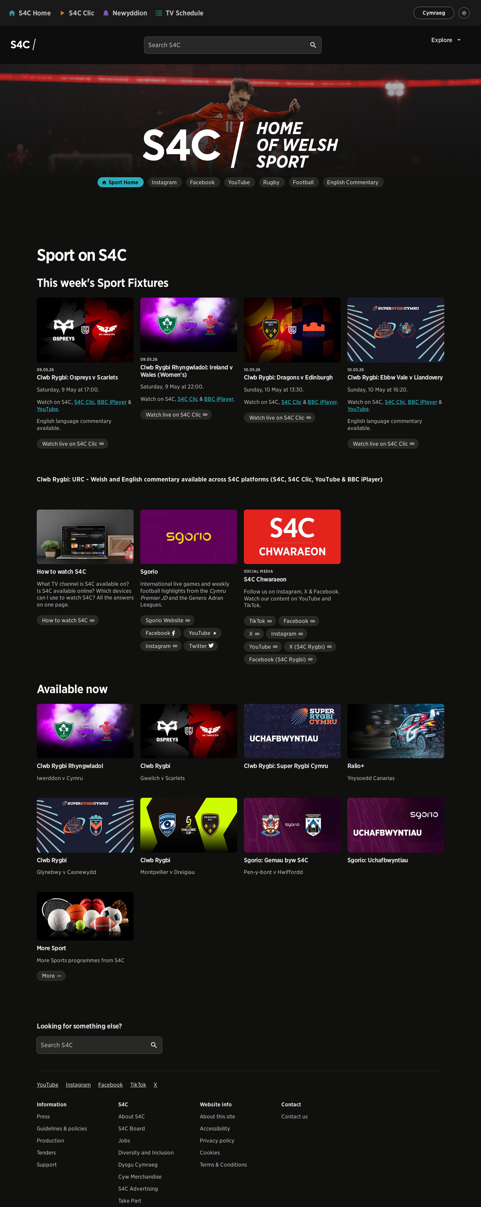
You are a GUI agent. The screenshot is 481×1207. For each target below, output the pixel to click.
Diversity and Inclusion (146, 1152)
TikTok (138, 1085)
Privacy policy (217, 1140)
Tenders (46, 1152)
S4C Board (131, 1128)
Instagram (78, 1085)
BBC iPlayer (112, 402)
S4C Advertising (138, 1189)
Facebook (110, 1085)
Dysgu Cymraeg (138, 1165)
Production (50, 1140)
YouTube (47, 409)
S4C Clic (84, 402)
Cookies (210, 1152)
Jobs (124, 1140)
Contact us (294, 1116)
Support (47, 1165)
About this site (217, 1116)
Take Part (129, 1201)
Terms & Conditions (223, 1165)
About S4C (131, 1116)
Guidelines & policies (62, 1128)
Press (43, 1116)
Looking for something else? (79, 1026)
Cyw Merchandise (140, 1177)
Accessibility (215, 1128)
